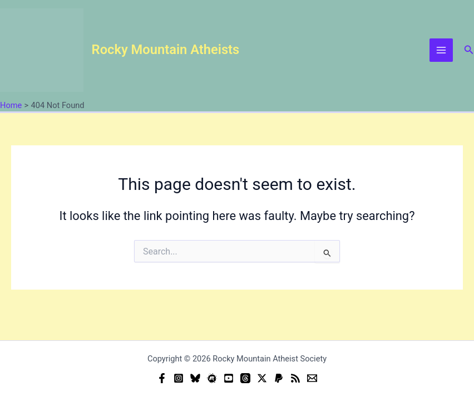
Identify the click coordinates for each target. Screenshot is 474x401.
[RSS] (295, 378)
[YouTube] (229, 378)
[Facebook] (162, 378)
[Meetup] (212, 378)
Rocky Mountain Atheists (166, 49)
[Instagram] (179, 378)
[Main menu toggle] (441, 50)
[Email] (312, 378)
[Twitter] (262, 378)
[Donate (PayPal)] (279, 378)
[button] (469, 50)
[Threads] (245, 378)
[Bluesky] (195, 378)
